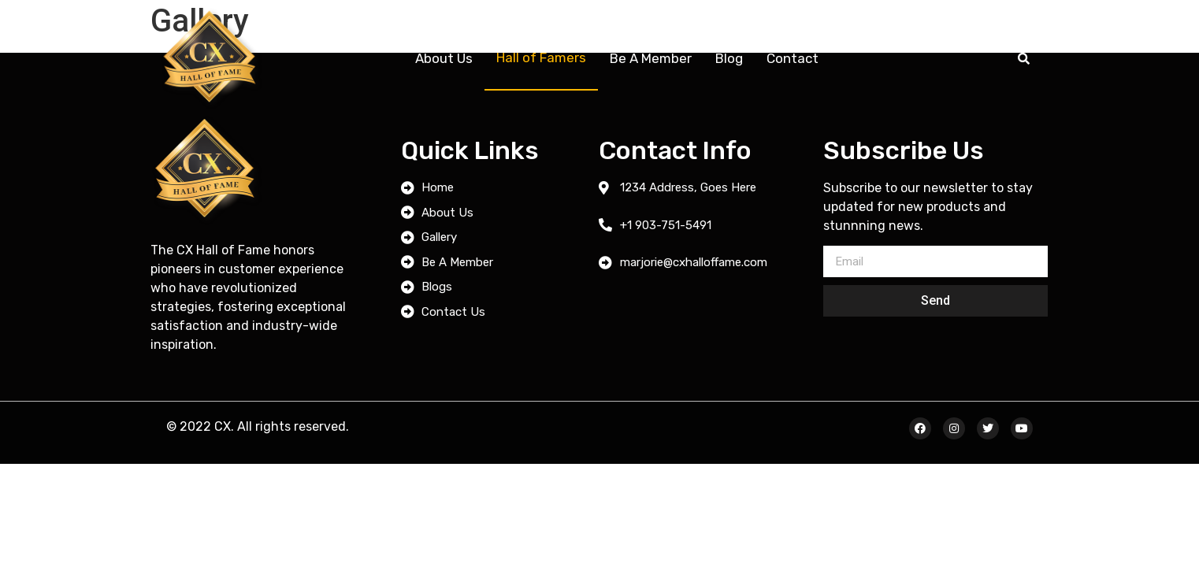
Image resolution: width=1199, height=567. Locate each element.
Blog (729, 58)
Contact (793, 58)
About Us (444, 58)
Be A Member (651, 58)
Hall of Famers (541, 57)
